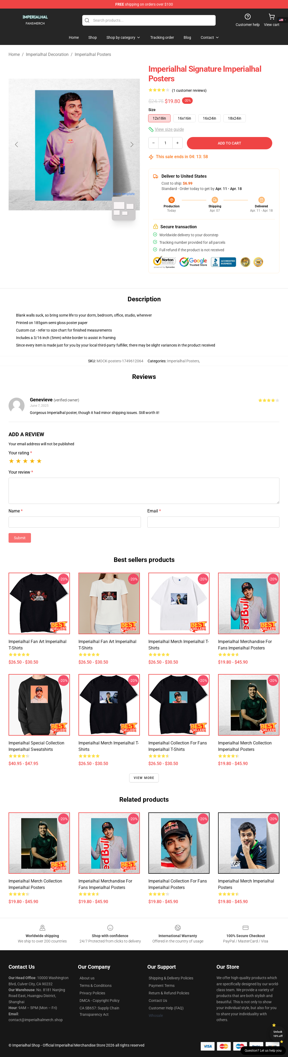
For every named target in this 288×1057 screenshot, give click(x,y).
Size (152, 110)
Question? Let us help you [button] (263, 1050)
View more (144, 778)
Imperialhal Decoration (47, 54)
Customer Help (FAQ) (166, 1008)
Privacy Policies (92, 993)
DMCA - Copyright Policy (100, 1000)
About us (87, 978)
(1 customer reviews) (189, 90)
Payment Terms (162, 985)
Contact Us (158, 1000)
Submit (20, 538)
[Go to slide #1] (60, 236)
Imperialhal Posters (93, 54)
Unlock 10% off (278, 1033)
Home (14, 54)
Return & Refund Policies (169, 993)
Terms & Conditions (96, 985)
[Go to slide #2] (88, 236)
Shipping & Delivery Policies (171, 978)
